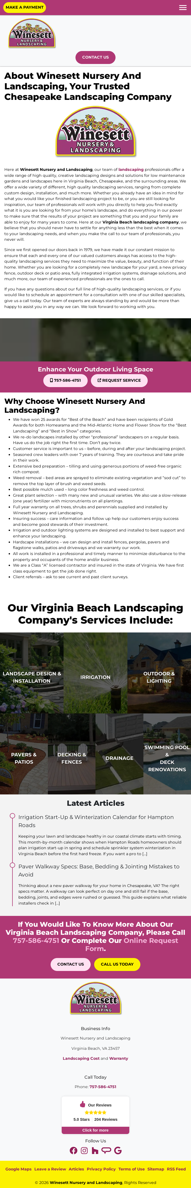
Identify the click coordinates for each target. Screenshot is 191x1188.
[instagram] (95, 1150)
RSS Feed (176, 1169)
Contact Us (95, 57)
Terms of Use (131, 1169)
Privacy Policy (101, 1169)
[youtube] (84, 1150)
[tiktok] (107, 1150)
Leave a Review (50, 1169)
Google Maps (18, 1169)
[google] (118, 1150)
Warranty (118, 1058)
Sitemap (155, 1169)
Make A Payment (25, 7)
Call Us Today (117, 964)
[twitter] (73, 1150)
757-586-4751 (65, 380)
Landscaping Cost (81, 1058)
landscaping (131, 169)
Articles (76, 1169)
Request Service (119, 380)
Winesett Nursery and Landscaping (86, 1182)
